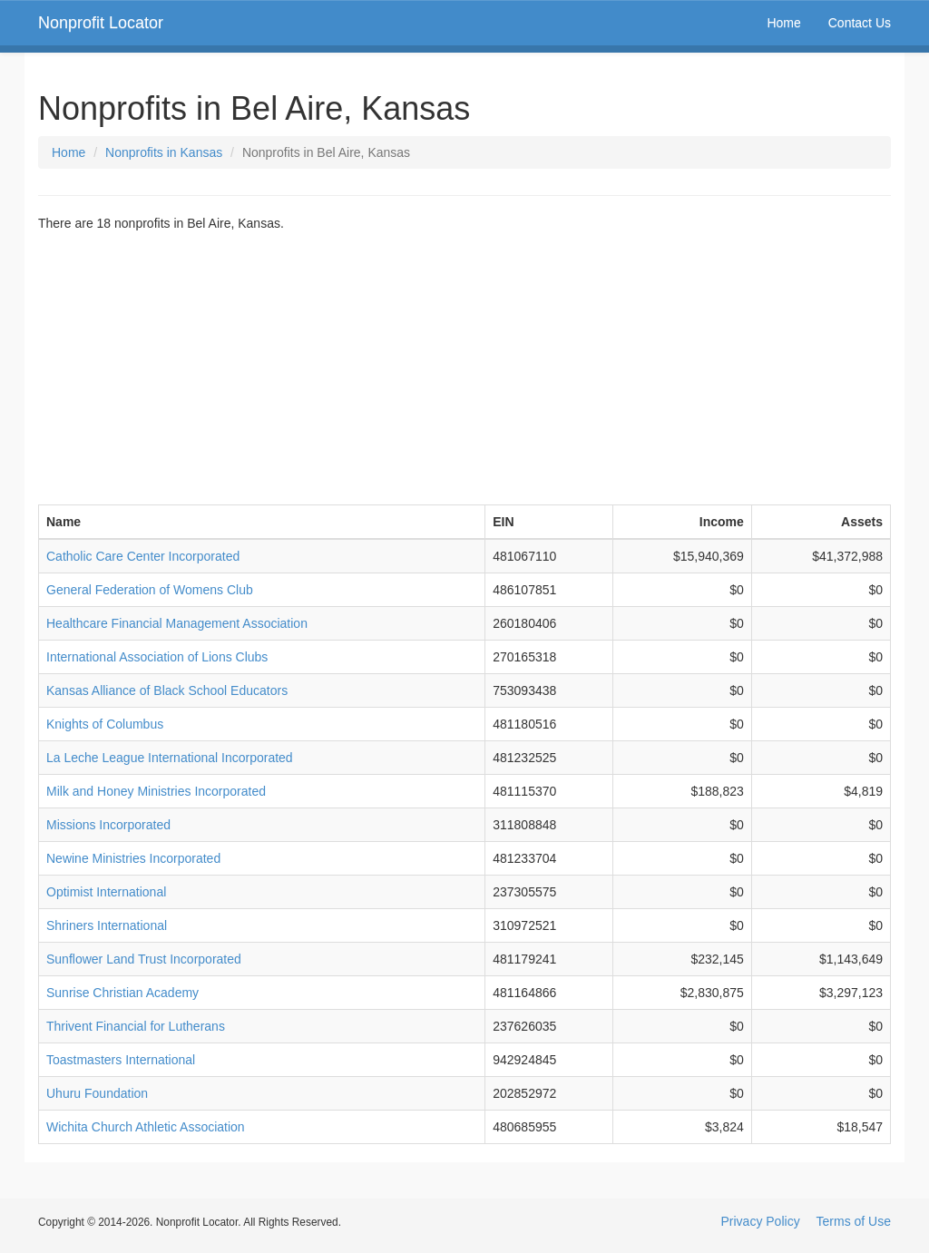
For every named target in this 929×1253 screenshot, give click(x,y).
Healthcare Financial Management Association (177, 623)
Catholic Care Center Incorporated (143, 556)
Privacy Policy (760, 1221)
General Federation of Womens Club (149, 589)
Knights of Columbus (104, 724)
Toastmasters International (120, 1059)
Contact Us (859, 22)
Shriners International (106, 925)
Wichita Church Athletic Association (145, 1127)
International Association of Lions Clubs (157, 657)
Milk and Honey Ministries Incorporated (156, 791)
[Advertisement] (464, 368)
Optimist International (106, 892)
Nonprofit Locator (100, 23)
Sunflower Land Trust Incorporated (143, 959)
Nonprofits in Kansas (163, 152)
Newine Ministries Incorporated (133, 858)
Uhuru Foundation (97, 1093)
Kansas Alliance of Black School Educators (167, 690)
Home (783, 22)
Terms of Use (854, 1221)
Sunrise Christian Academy (122, 992)
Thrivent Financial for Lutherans (135, 1026)
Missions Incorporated (108, 824)
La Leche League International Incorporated (169, 757)
